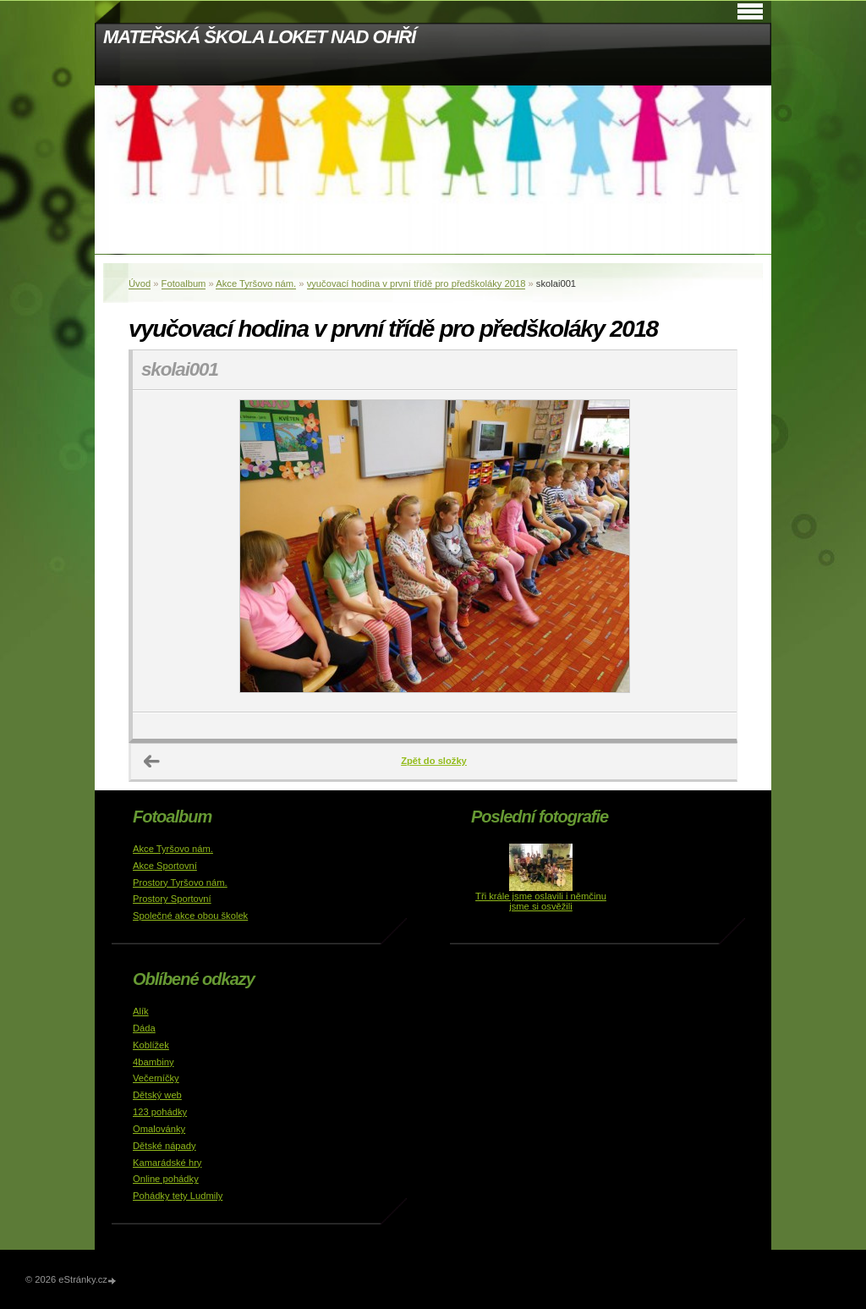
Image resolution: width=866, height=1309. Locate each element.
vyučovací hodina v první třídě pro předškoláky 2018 (416, 283)
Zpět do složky (434, 761)
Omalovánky (159, 1129)
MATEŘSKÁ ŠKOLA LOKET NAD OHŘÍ (259, 36)
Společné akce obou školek (190, 915)
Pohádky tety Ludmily (177, 1196)
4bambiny (153, 1062)
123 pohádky (160, 1112)
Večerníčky (156, 1078)
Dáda (144, 1028)
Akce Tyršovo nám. (256, 283)
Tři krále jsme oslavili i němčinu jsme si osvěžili (540, 901)
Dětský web (157, 1095)
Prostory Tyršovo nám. (180, 882)
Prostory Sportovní (172, 899)
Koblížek (151, 1045)
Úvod (140, 283)
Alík (141, 1011)
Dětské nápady (164, 1146)
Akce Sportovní (165, 866)
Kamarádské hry (167, 1163)
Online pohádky (166, 1179)
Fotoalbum (184, 283)
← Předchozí (152, 761)
